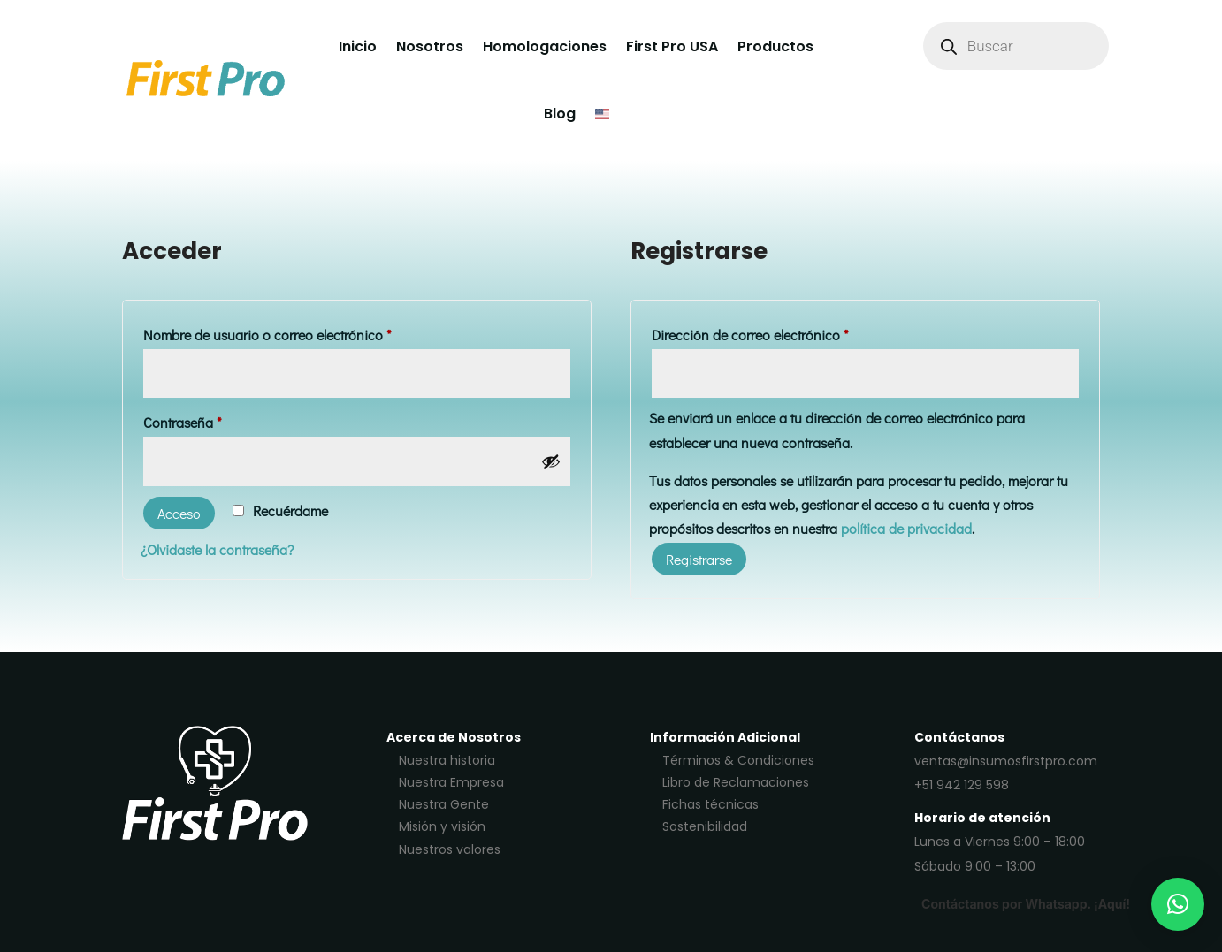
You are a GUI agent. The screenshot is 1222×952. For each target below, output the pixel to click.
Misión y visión (442, 826)
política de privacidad (906, 528)
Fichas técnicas (710, 804)
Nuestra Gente (444, 804)
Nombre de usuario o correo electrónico (300, 332)
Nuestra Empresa (451, 782)
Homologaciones (545, 46)
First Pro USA (672, 46)
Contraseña (215, 419)
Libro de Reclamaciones (735, 782)
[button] (1177, 904)
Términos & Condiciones (738, 760)
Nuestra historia (447, 760)
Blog (560, 113)
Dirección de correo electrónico (783, 332)
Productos (775, 46)
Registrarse (699, 559)
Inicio (358, 46)
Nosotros (429, 46)
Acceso (179, 513)
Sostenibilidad (704, 826)
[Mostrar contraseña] (551, 461)
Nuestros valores (449, 849)
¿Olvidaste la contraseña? (217, 549)
